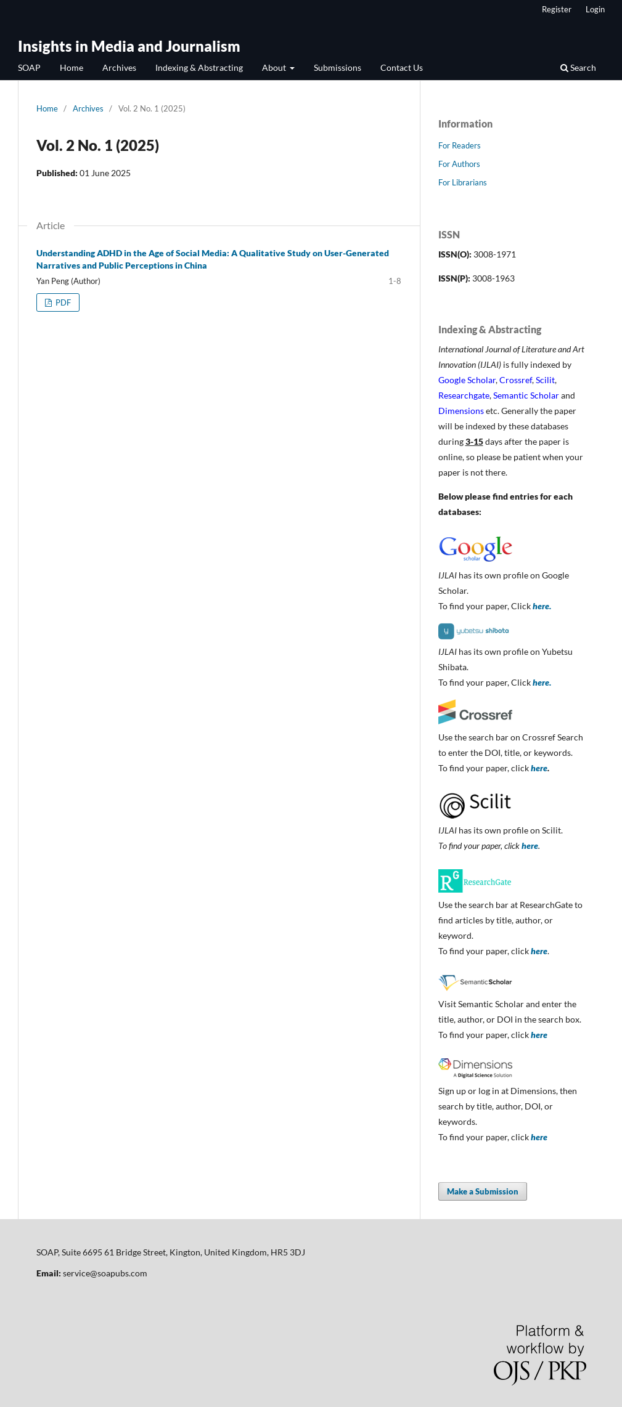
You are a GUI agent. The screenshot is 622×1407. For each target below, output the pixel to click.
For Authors (459, 164)
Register (556, 9)
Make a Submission (482, 1191)
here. (542, 606)
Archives (119, 67)
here (539, 768)
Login (595, 9)
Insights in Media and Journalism (129, 46)
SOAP (29, 67)
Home (71, 67)
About (275, 67)
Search (578, 67)
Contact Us (401, 67)
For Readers (459, 145)
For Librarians (462, 182)
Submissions (337, 67)
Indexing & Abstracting (199, 67)
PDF (62, 302)
